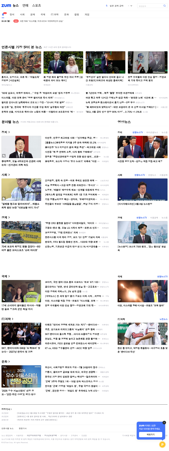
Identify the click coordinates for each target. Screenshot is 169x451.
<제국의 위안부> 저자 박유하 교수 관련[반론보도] (37, 419)
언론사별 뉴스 (7, 428)
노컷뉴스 (164, 319)
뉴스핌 (165, 132)
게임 (87, 14)
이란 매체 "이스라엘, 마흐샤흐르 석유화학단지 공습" (41, 21)
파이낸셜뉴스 (6, 85)
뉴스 (16, 5)
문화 (66, 14)
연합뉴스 (152, 174)
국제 (43, 14)
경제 (32, 14)
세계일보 (47, 85)
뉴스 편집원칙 (7, 435)
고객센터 (74, 435)
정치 (12, 14)
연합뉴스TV (137, 132)
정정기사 (5, 409)
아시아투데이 (133, 85)
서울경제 (89, 85)
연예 (25, 5)
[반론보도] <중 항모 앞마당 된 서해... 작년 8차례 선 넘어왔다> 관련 (44, 416)
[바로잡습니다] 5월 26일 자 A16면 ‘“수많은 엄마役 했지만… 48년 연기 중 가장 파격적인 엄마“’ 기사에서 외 (60, 413)
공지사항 (63, 435)
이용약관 (19, 435)
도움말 (84, 435)
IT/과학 (54, 14)
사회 (22, 14)
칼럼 (76, 14)
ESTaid (6, 442)
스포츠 (36, 5)
